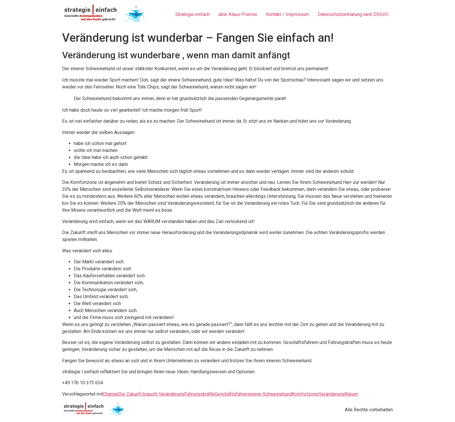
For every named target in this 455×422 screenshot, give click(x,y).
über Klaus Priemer (238, 14)
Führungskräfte (199, 394)
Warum (351, 394)
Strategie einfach (192, 14)
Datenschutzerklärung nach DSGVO (353, 14)
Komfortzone (305, 394)
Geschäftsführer (231, 394)
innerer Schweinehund (270, 394)
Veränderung (331, 394)
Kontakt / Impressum (287, 14)
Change (110, 394)
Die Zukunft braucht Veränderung (151, 394)
